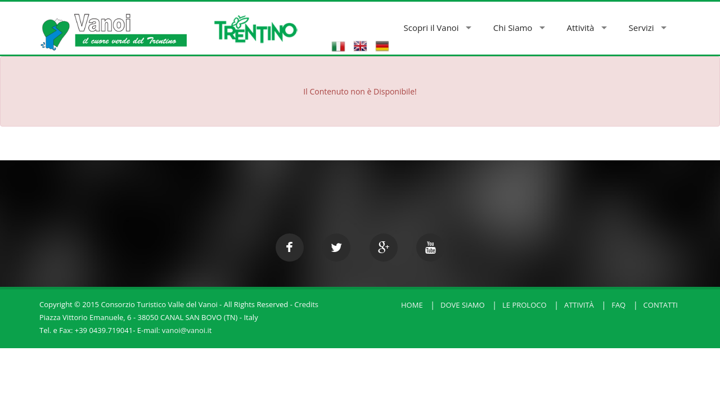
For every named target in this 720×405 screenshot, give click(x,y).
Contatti (661, 305)
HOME (412, 305)
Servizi (641, 27)
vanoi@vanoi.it (187, 330)
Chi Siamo (513, 27)
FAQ (618, 305)
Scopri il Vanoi (430, 27)
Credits (306, 304)
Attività (581, 27)
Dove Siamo (462, 305)
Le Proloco (524, 305)
